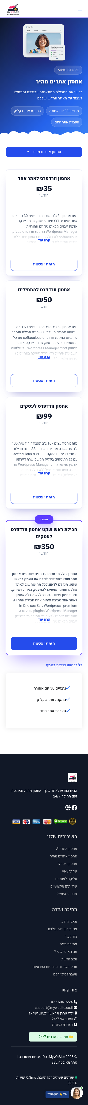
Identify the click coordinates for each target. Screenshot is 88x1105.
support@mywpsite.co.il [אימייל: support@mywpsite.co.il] (54, 1007)
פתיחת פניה (68, 944)
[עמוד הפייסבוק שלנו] (74, 808)
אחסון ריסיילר (67, 863)
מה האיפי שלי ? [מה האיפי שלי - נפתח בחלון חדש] (65, 951)
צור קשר (71, 936)
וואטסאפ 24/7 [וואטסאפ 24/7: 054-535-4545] (62, 1019)
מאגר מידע (69, 921)
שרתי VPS (69, 871)
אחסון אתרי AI (66, 848)
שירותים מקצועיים (63, 886)
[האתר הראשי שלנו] (68, 808)
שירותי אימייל (67, 893)
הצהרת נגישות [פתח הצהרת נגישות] (62, 1024)
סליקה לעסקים (66, 878)
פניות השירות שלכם (62, 929)
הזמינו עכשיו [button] (44, 264)
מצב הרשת (69, 959)
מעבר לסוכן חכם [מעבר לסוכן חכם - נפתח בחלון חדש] (65, 974)
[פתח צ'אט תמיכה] (44, 1093)
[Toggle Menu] (79, 9)
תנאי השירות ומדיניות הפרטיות (55, 966)
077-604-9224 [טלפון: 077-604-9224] (62, 1002)
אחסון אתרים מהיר (44, 152)
